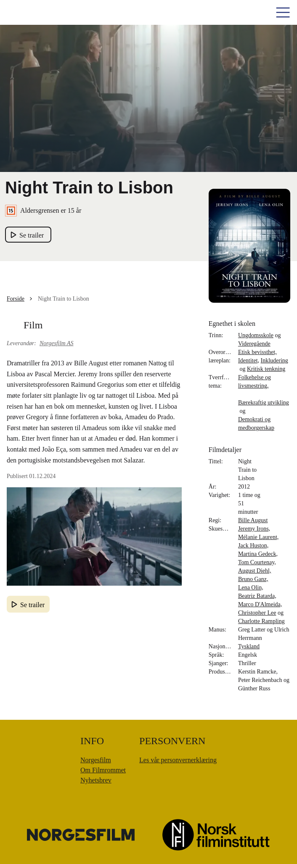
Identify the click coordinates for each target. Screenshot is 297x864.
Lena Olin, (250, 587)
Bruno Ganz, (253, 579)
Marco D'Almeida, (260, 604)
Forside (15, 299)
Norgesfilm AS (57, 343)
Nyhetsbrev (95, 780)
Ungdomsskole (255, 335)
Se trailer (32, 604)
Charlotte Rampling (261, 621)
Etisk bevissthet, (257, 352)
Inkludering (274, 360)
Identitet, (248, 360)
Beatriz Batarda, (257, 596)
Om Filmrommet (103, 770)
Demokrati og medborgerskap (256, 423)
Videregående (254, 344)
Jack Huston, (253, 545)
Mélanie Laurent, (258, 537)
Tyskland (249, 646)
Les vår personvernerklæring (178, 760)
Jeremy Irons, (254, 529)
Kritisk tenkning (266, 369)
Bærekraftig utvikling (263, 402)
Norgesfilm (95, 760)
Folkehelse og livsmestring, (254, 381)
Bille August (253, 520)
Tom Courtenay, (257, 562)
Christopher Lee (257, 613)
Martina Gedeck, (258, 554)
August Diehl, (254, 571)
